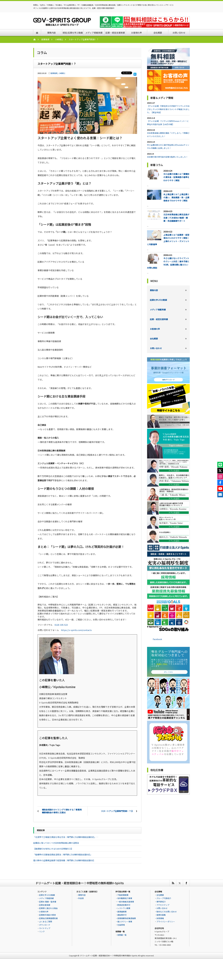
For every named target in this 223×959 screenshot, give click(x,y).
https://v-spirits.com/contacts (76, 630)
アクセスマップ (162, 905)
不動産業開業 (122, 895)
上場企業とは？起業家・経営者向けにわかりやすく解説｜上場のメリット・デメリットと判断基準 (168, 239)
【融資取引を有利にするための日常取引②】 (53, 848)
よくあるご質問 (45, 921)
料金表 (81, 898)
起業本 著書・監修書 (47, 901)
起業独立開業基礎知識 (48, 918)
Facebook (157, 639)
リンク (42, 931)
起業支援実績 (44, 905)
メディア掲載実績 (158, 309)
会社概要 (154, 338)
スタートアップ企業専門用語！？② (117, 811)
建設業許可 (122, 915)
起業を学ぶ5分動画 (158, 299)
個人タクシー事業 (124, 921)
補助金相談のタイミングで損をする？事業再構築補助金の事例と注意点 (62, 811)
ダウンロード (44, 924)
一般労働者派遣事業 (125, 901)
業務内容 (154, 290)
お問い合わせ (156, 348)
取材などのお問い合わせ (166, 911)
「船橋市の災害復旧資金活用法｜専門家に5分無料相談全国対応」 (62, 854)
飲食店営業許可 (123, 905)
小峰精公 (59, 39)
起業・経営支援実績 (159, 319)
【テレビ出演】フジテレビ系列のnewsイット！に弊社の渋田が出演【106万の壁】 (168, 123)
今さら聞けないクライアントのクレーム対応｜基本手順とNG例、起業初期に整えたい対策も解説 (168, 263)
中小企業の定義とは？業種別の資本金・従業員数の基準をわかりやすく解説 (176, 177)
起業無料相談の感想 (47, 915)
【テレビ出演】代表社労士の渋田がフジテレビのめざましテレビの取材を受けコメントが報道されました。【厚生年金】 (168, 109)
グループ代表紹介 (163, 898)
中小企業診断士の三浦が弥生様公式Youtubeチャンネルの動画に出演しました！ (168, 146)
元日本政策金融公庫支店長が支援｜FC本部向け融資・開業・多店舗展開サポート (176, 217)
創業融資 (45, 39)
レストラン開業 (123, 908)
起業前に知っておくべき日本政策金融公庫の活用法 (56, 842)
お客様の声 (155, 328)
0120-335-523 (61, 624)
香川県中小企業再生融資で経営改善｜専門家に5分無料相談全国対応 (63, 860)
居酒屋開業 (122, 911)
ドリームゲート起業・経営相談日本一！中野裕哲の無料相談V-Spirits (108, 955)
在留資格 (121, 924)
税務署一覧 (122, 935)
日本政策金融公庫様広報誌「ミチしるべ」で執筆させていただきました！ (168, 134)
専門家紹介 (161, 901)
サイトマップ (44, 928)
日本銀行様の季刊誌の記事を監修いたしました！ (167, 156)
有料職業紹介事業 (124, 898)
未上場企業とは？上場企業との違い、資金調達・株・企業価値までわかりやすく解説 (176, 197)
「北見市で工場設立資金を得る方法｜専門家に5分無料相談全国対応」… (65, 837)
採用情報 (160, 918)
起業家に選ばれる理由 (48, 908)
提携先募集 (161, 915)
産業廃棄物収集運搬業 (126, 918)
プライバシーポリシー (165, 921)
